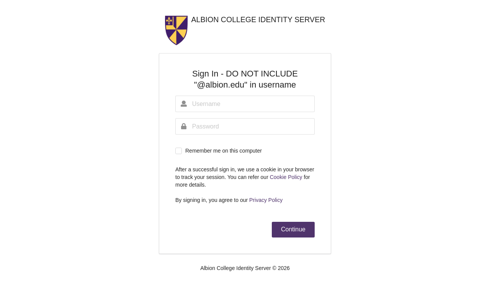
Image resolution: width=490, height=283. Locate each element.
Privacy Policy (266, 200)
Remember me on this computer (223, 151)
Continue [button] (293, 229)
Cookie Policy (287, 177)
